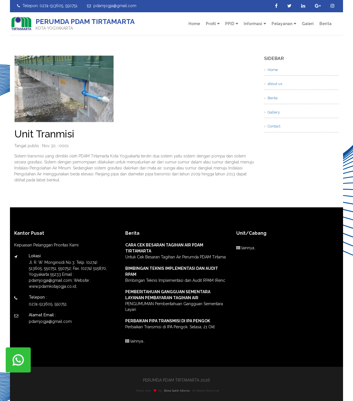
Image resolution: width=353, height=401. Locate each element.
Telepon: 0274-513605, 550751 (47, 5)
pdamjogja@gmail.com (111, 5)
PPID (229, 23)
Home (194, 23)
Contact (272, 126)
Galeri (308, 23)
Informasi (253, 23)
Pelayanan (282, 23)
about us (273, 84)
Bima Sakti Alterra (178, 390)
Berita (325, 23)
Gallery (272, 112)
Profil (211, 23)
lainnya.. (135, 341)
